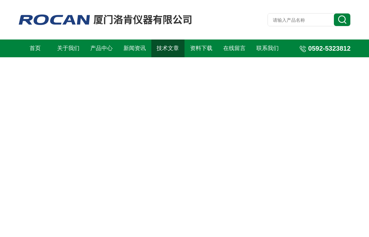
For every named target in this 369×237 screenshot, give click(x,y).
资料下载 (201, 48)
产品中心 (101, 48)
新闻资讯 (134, 48)
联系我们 (267, 48)
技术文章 (168, 48)
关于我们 (68, 48)
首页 (35, 48)
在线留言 (234, 48)
